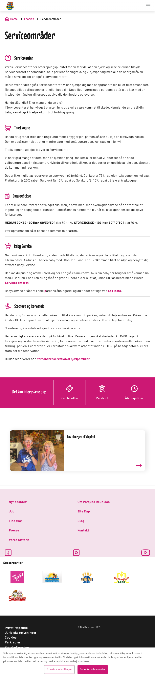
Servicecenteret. (17, 282)
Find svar (15, 521)
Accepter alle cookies (93, 669)
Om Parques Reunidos (94, 502)
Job (12, 511)
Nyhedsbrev (18, 502)
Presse (14, 530)
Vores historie (19, 540)
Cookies (11, 637)
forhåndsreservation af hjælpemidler (63, 359)
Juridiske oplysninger (20, 632)
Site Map (84, 511)
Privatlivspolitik (16, 627)
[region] (77, 662)
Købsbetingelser (17, 647)
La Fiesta (114, 291)
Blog (81, 521)
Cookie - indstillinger (59, 669)
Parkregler (12, 642)
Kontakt (83, 530)
